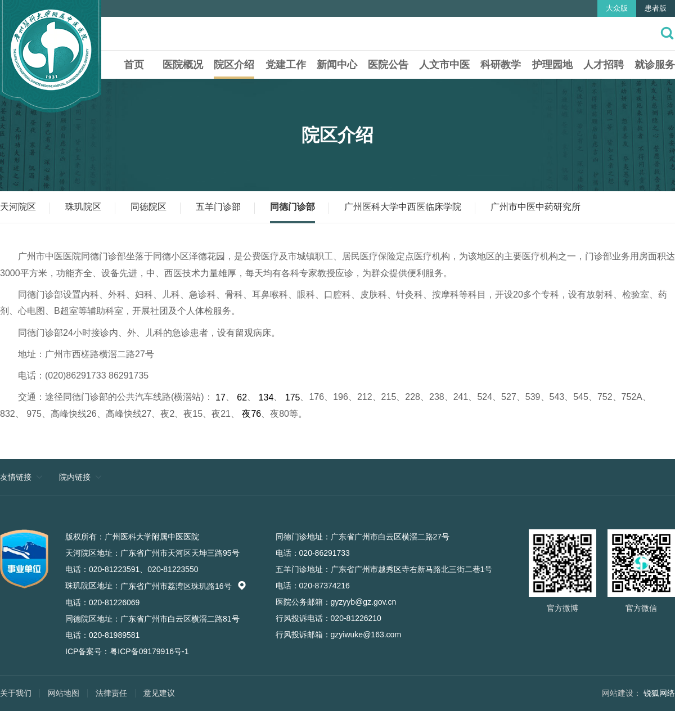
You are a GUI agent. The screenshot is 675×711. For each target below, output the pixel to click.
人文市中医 (444, 64)
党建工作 (286, 64)
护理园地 (552, 64)
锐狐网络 (659, 693)
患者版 (656, 8)
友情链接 (16, 477)
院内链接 (75, 477)
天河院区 (18, 207)
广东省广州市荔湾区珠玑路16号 (183, 586)
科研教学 (500, 64)
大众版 (617, 8)
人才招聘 (603, 64)
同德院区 (148, 207)
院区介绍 (234, 64)
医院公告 (388, 64)
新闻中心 (337, 64)
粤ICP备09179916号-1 (149, 651)
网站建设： (621, 693)
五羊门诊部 (218, 207)
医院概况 (183, 64)
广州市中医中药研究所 (535, 207)
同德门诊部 (292, 207)
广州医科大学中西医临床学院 (402, 207)
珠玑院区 (83, 207)
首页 (134, 64)
